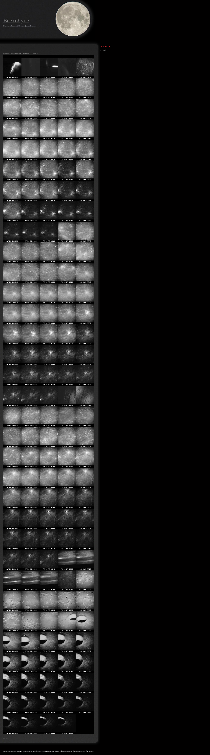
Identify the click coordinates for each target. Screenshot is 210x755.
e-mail (104, 50)
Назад (5, 738)
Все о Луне (16, 20)
